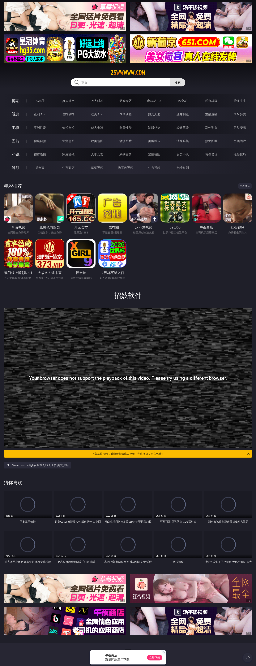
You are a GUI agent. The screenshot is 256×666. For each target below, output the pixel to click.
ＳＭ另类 (240, 114)
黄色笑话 (211, 154)
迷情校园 (154, 154)
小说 (15, 154)
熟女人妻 (154, 114)
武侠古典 (125, 154)
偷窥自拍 (40, 141)
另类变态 (240, 127)
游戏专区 (125, 101)
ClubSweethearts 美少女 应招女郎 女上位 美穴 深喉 (37, 465)
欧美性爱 (125, 127)
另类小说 (183, 154)
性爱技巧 (240, 154)
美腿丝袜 (154, 141)
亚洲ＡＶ (40, 114)
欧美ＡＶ (97, 114)
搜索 (178, 82)
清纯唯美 (183, 141)
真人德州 (68, 101)
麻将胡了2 (154, 101)
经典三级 (183, 127)
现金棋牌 (211, 101)
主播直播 (211, 114)
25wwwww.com (128, 72)
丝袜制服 (183, 114)
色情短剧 (183, 168)
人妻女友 (97, 154)
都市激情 (40, 154)
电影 (15, 127)
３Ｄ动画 (125, 114)
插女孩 (40, 168)
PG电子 (40, 101)
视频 (15, 114)
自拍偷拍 (68, 114)
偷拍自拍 (68, 127)
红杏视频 (154, 168)
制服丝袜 (154, 127)
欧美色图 (97, 141)
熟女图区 (211, 141)
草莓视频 (97, 168)
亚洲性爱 (40, 127)
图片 (15, 140)
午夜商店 (68, 168)
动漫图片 (125, 141)
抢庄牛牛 (240, 101)
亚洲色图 (68, 141)
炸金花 (182, 101)
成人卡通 (97, 127)
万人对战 (97, 101)
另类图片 (240, 141)
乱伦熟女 (211, 127)
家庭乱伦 (68, 154)
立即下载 (154, 657)
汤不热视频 (125, 168)
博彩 (15, 100)
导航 (15, 167)
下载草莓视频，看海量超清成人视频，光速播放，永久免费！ (171, 453)
